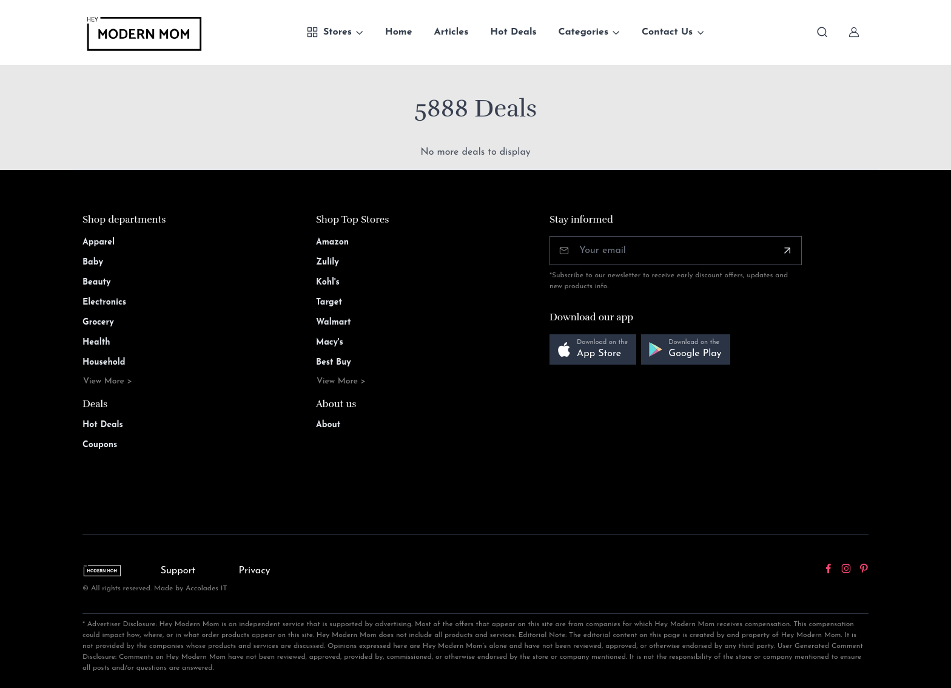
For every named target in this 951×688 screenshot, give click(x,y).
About (328, 425)
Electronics (104, 302)
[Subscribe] (787, 250)
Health (96, 342)
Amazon (332, 242)
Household (104, 362)
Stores (329, 32)
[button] (592, 349)
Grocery (98, 322)
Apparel (98, 242)
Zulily (327, 262)
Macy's (329, 342)
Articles (451, 32)
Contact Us (667, 32)
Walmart (333, 322)
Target (329, 302)
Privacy (255, 571)
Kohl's (328, 282)
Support (178, 571)
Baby (92, 262)
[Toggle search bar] (822, 32)
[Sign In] (854, 32)
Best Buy (333, 362)
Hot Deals (513, 32)
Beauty (96, 282)
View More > (107, 381)
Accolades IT (206, 588)
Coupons (99, 445)
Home (398, 32)
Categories (584, 32)
